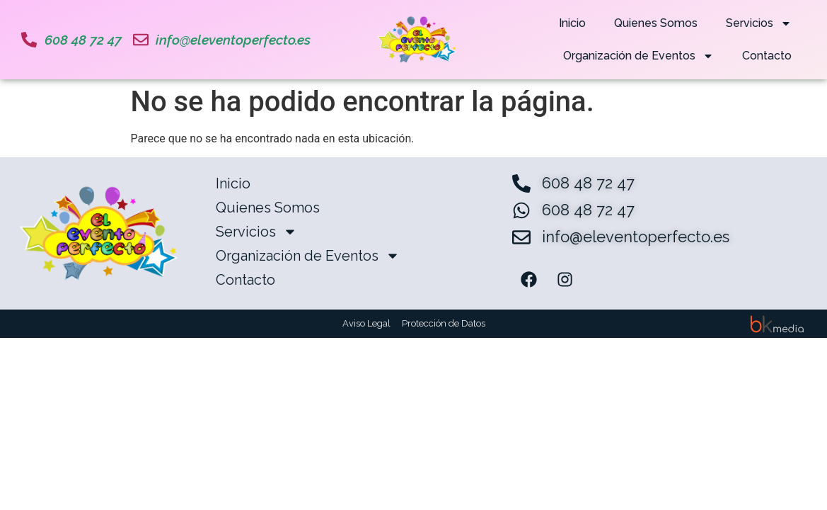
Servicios (759, 23)
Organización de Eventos (638, 56)
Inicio (572, 23)
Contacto (767, 55)
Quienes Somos (656, 23)
